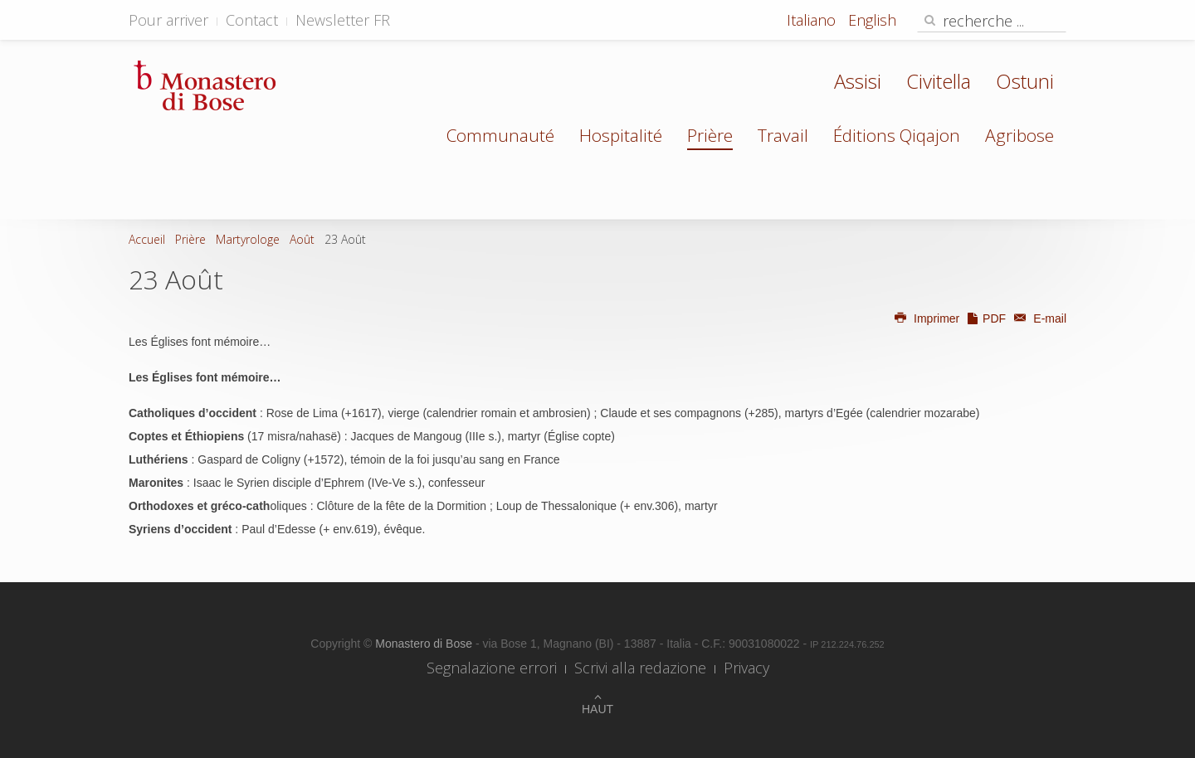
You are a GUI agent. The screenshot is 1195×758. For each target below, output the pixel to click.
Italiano (813, 20)
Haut (597, 709)
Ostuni (1025, 81)
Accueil (147, 239)
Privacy (746, 668)
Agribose (1019, 135)
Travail (783, 135)
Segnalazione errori (492, 668)
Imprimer (926, 318)
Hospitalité (620, 135)
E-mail (1037, 318)
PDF (986, 318)
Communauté (500, 135)
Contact (252, 20)
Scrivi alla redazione (640, 668)
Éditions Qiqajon (896, 135)
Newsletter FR (342, 20)
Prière (710, 135)
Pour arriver (168, 20)
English (872, 20)
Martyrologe (248, 239)
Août (302, 239)
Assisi (857, 81)
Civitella (938, 81)
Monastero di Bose (425, 643)
